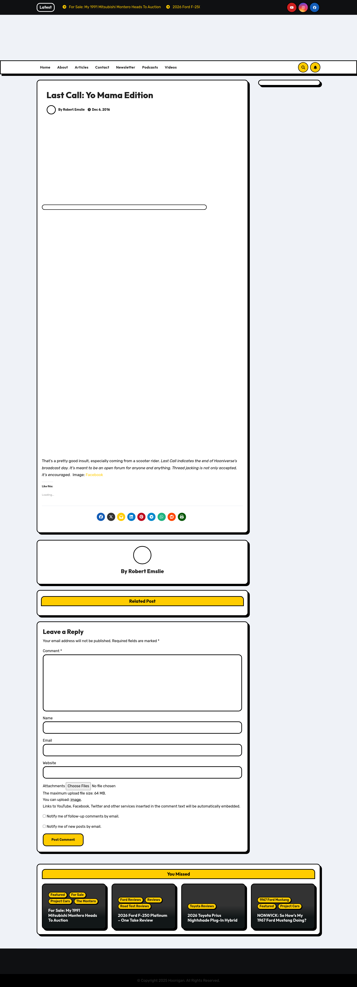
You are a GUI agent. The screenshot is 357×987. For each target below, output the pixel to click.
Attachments (54, 786)
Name (48, 718)
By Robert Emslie (66, 110)
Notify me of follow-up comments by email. (83, 816)
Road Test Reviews (134, 906)
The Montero (86, 901)
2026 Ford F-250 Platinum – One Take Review (142, 918)
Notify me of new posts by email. (74, 826)
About (62, 67)
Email (47, 740)
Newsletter (125, 67)
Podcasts (150, 67)
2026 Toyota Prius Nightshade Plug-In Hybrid (212, 918)
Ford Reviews (130, 900)
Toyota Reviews (202, 906)
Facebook (94, 474)
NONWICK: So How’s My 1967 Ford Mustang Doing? (281, 918)
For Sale (77, 895)
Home (45, 67)
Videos (171, 67)
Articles (81, 67)
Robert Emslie (146, 571)
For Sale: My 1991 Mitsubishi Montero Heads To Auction (72, 915)
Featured (58, 895)
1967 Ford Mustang (274, 900)
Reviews (153, 900)
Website (49, 763)
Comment (52, 651)
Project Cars (60, 901)
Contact (102, 67)
